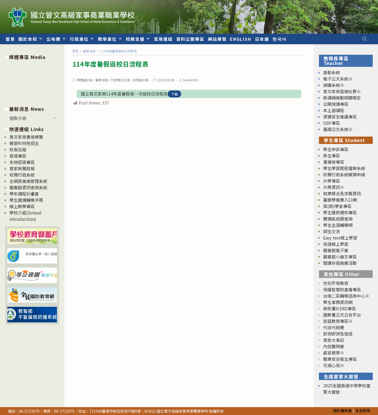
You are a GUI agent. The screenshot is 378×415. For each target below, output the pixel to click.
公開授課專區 (335, 104)
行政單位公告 (120, 80)
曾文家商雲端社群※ (342, 91)
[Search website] (364, 39)
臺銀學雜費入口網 (340, 200)
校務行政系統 (22, 175)
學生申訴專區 (335, 149)
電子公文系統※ (338, 79)
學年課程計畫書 (24, 194)
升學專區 (331, 181)
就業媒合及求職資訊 (342, 193)
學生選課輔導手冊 (26, 200)
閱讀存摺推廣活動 (340, 263)
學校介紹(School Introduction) (25, 215)
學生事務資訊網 (338, 302)
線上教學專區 (22, 206)
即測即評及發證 (338, 334)
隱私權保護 (342, 410)
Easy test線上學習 (340, 237)
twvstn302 (190, 80)
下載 (174, 94)
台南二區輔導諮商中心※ (346, 296)
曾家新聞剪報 (22, 168)
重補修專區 (333, 162)
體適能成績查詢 (338, 219)
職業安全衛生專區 (340, 359)
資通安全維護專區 (340, 116)
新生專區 (331, 155)
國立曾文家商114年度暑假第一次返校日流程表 (124, 94)
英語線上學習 (335, 244)
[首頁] (75, 51)
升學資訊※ (333, 187)
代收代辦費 (333, 327)
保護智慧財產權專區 (342, 289)
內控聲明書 (333, 346)
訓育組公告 (141, 80)
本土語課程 (333, 110)
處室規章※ (333, 352)
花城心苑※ (333, 365)
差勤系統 (331, 72)
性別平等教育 (335, 283)
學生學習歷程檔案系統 (344, 168)
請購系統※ (333, 85)
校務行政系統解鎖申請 (344, 174)
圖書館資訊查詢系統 (28, 187)
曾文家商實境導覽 (26, 137)
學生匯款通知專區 (340, 212)
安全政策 (362, 410)
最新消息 (102, 80)
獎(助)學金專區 (337, 206)
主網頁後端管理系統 (28, 181)
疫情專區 (17, 156)
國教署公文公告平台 (342, 315)
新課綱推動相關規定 (342, 97)
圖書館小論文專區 (340, 256)
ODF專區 (331, 123)
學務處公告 (85, 80)
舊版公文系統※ (338, 129)
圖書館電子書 (335, 250)
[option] (32, 82)
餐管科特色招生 (24, 143)
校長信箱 (17, 149)
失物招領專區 (22, 162)
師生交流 (331, 231)
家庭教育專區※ (338, 321)
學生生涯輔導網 (338, 225)
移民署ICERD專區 (339, 308)
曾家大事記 (333, 340)
